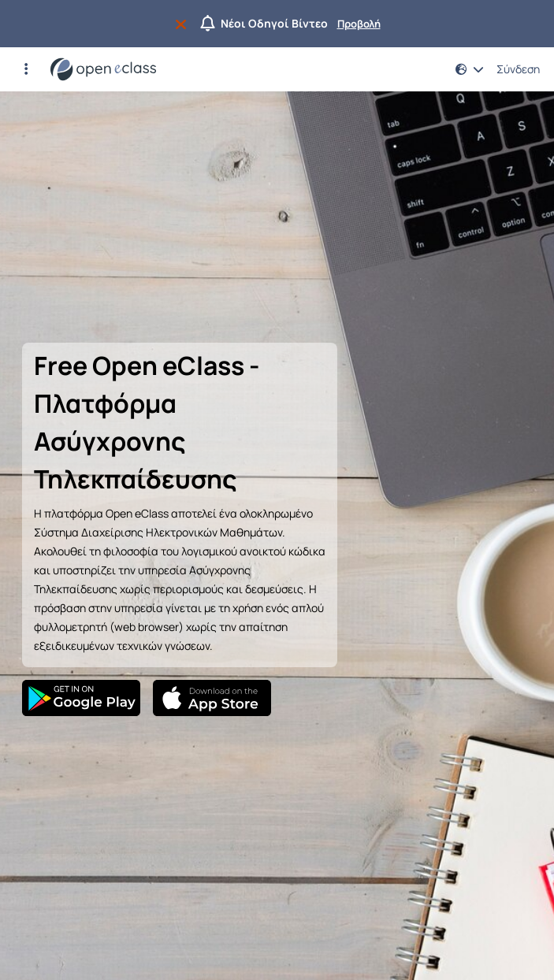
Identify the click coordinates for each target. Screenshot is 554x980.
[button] (26, 69)
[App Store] (212, 698)
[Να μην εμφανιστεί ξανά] (184, 23)
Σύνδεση (518, 69)
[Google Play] (81, 698)
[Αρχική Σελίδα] (103, 69)
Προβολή (359, 23)
